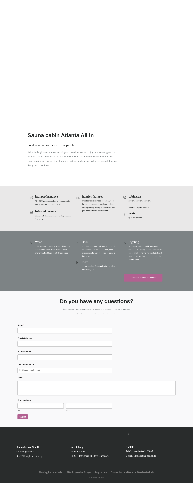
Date (19, 410)
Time (68, 410)
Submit (22, 417)
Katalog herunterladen (51, 472)
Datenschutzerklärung (122, 472)
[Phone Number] (64, 357)
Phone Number (24, 351)
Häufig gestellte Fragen (79, 472)
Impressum (101, 472)
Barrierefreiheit (145, 472)
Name (20, 325)
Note (20, 378)
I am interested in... (26, 365)
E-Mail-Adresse (25, 338)
